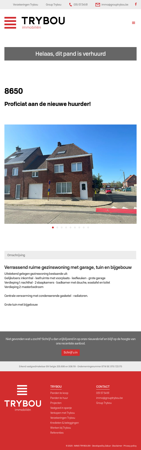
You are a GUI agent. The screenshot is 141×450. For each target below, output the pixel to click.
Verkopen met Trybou (62, 412)
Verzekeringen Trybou (62, 417)
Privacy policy (130, 445)
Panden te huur (59, 397)
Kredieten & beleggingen (64, 422)
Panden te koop (59, 393)
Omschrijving (16, 255)
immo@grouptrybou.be (109, 397)
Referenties (57, 432)
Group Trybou (104, 402)
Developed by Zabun (101, 445)
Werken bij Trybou (60, 427)
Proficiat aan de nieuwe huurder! (47, 104)
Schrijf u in (70, 352)
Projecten (56, 402)
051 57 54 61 (102, 393)
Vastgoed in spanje (61, 407)
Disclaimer (117, 445)
